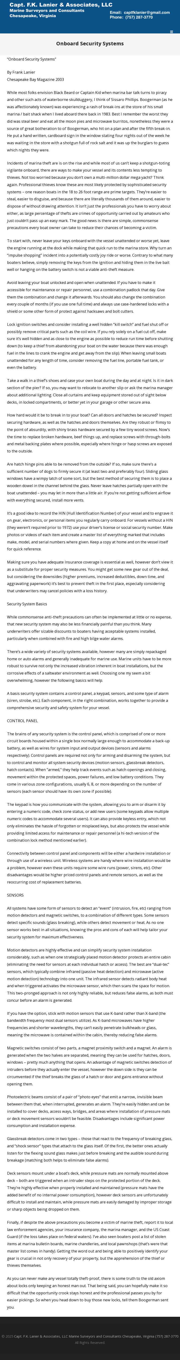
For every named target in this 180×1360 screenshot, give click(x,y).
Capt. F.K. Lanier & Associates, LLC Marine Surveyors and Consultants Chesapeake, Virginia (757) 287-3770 (96, 1336)
